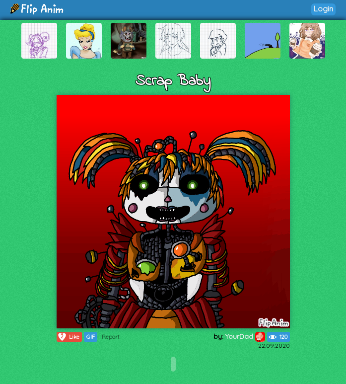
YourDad (245, 336)
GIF (90, 336)
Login (323, 8)
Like (68, 337)
